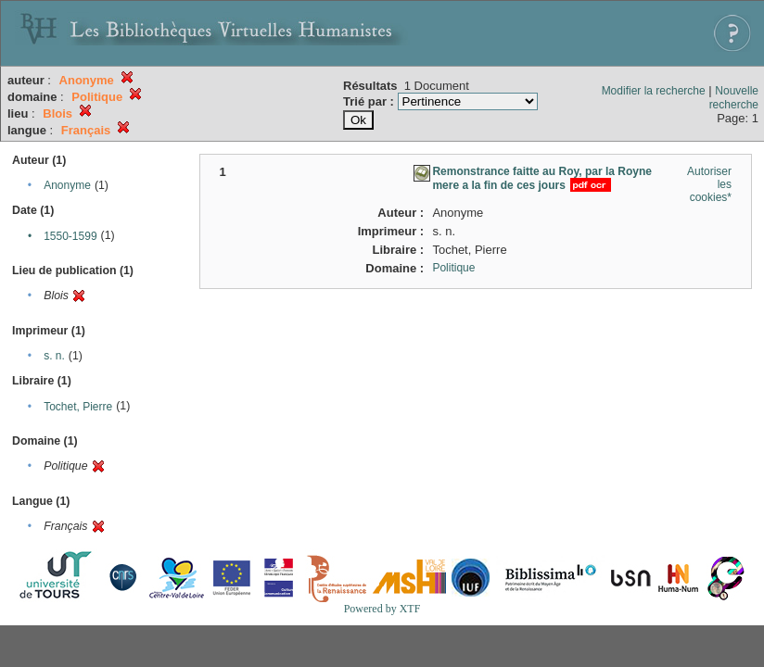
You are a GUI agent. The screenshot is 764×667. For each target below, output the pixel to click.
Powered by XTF (382, 608)
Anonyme (67, 185)
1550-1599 (70, 236)
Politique (453, 267)
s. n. (54, 355)
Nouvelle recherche (733, 97)
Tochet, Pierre (78, 406)
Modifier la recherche (654, 90)
